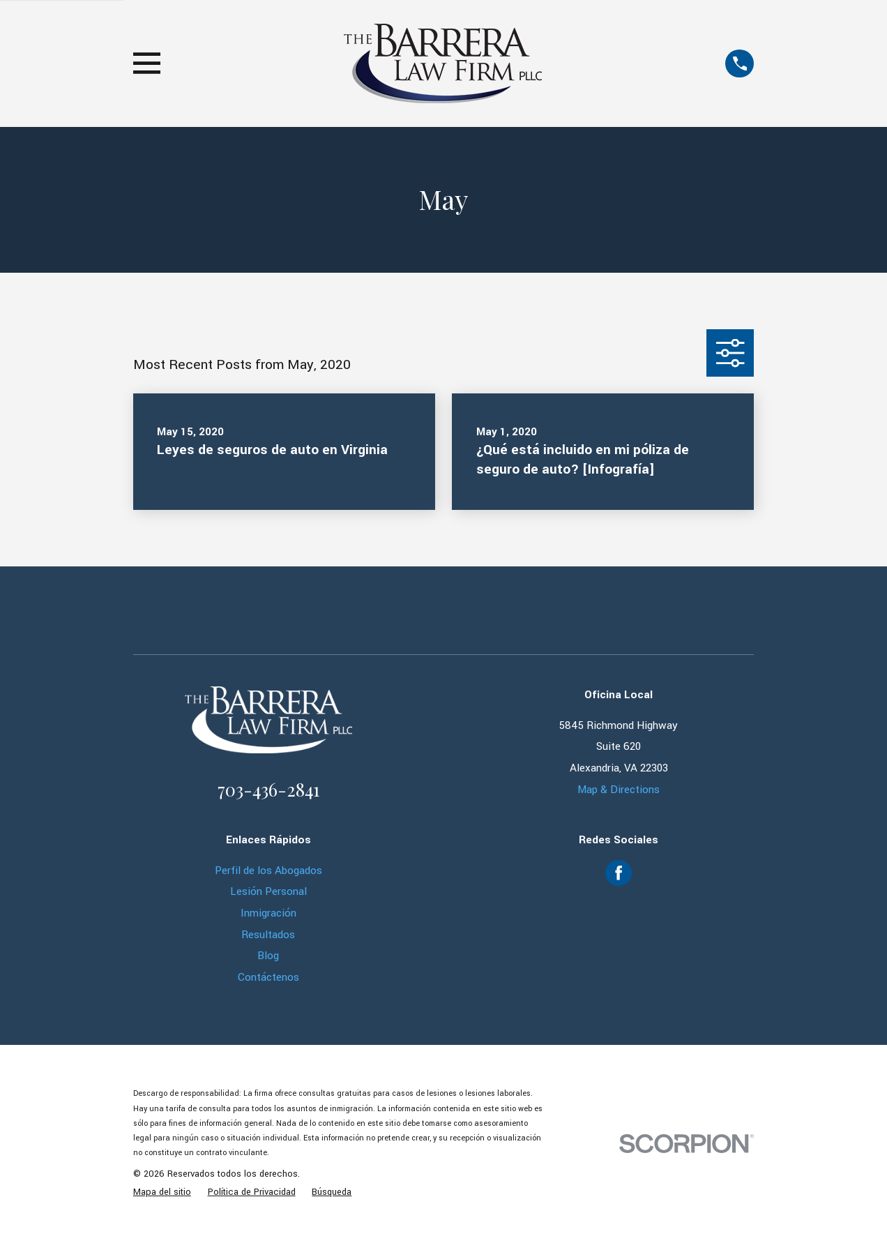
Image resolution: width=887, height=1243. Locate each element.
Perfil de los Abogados (268, 870)
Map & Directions (618, 789)
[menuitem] (162, 1193)
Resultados (268, 934)
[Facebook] (619, 873)
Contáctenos (268, 977)
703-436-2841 (268, 789)
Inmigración (268, 913)
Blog (268, 955)
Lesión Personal (268, 891)
